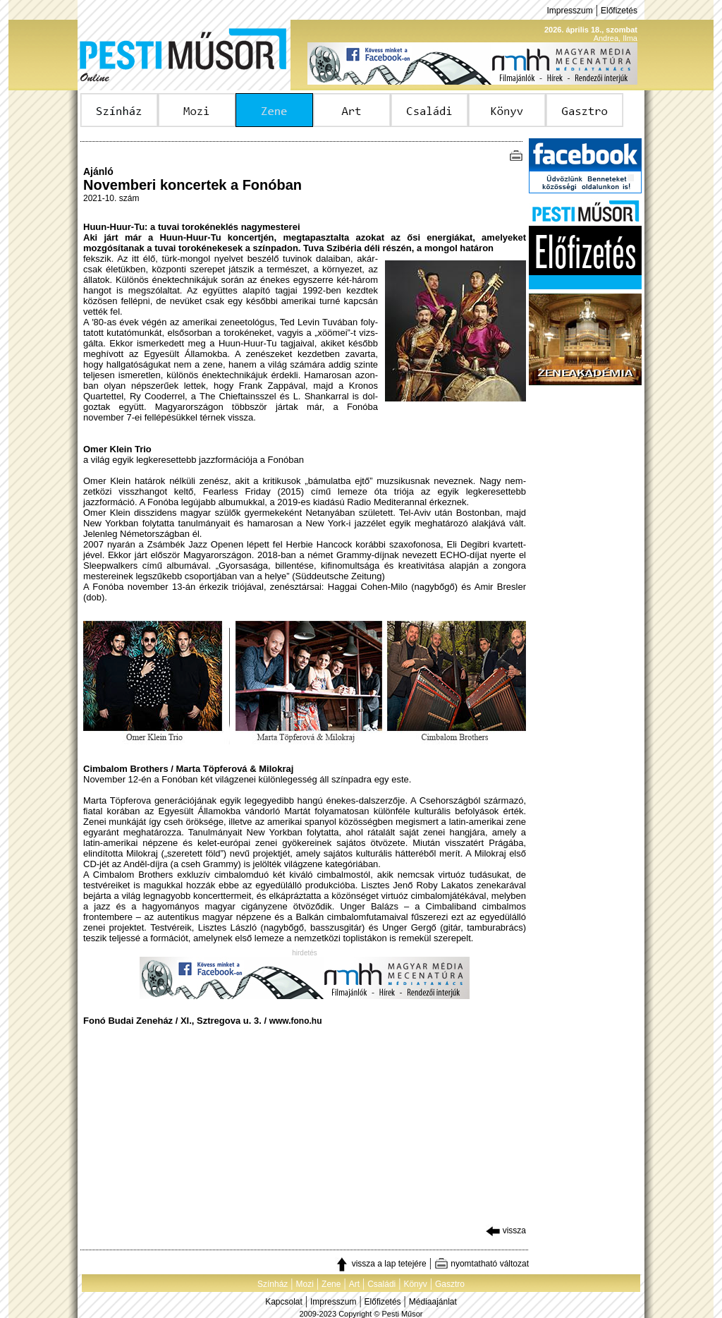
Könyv (415, 1284)
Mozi (305, 1284)
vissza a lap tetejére (380, 1264)
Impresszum (569, 11)
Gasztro (450, 1284)
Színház (272, 1284)
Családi (381, 1284)
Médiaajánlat (433, 1302)
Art (354, 1284)
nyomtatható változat (481, 1264)
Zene (331, 1284)
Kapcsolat (283, 1302)
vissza (506, 1230)
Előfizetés (619, 11)
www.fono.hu (295, 1021)
